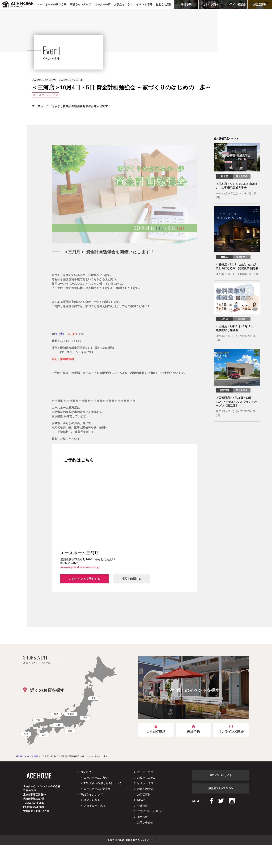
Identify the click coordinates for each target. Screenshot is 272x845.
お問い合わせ (145, 822)
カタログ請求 (211, 4)
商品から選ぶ (92, 800)
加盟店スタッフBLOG (220, 788)
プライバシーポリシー (150, 811)
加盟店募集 (259, 4)
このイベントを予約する (84, 578)
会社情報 (142, 805)
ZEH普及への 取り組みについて (103, 783)
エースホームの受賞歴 (97, 788)
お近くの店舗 (145, 788)
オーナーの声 (145, 771)
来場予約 (186, 4)
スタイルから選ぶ (94, 805)
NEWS (141, 800)
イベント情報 (145, 783)
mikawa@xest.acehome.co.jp (80, 567)
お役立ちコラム (146, 777)
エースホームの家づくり (98, 777)
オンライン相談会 (235, 4)
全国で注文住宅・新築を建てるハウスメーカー (132, 840)
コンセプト (87, 771)
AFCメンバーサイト (220, 775)
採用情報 (142, 816)
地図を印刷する (131, 578)
